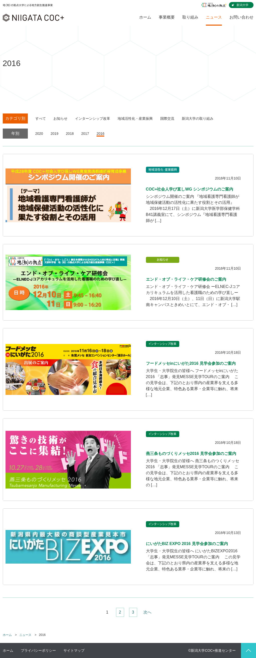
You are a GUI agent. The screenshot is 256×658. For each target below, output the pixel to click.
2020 (39, 134)
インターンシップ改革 (92, 118)
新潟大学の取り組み (197, 118)
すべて (40, 118)
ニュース (25, 635)
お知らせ (60, 118)
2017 (85, 134)
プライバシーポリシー (38, 650)
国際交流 (167, 118)
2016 (100, 134)
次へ (147, 612)
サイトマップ (73, 650)
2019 (54, 134)
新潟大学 (242, 5)
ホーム (7, 635)
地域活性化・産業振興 (135, 118)
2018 (70, 134)
